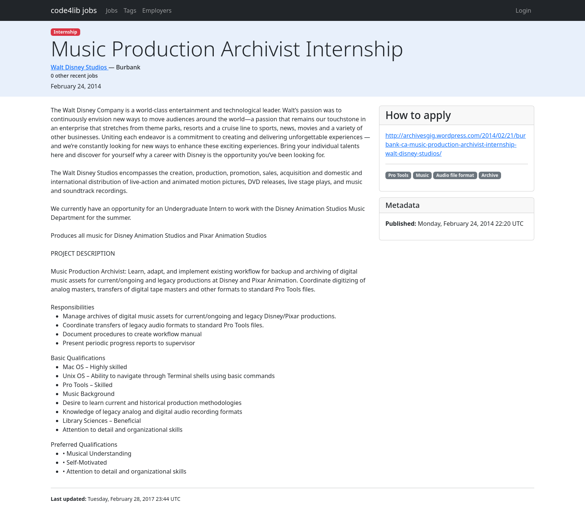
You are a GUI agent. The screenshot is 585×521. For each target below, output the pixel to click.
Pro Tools (398, 175)
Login (523, 10)
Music (422, 175)
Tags (129, 10)
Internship (65, 32)
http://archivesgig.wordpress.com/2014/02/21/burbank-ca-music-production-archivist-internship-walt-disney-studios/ (455, 144)
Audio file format (455, 175)
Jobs (112, 10)
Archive (490, 175)
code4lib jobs (74, 10)
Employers (157, 10)
